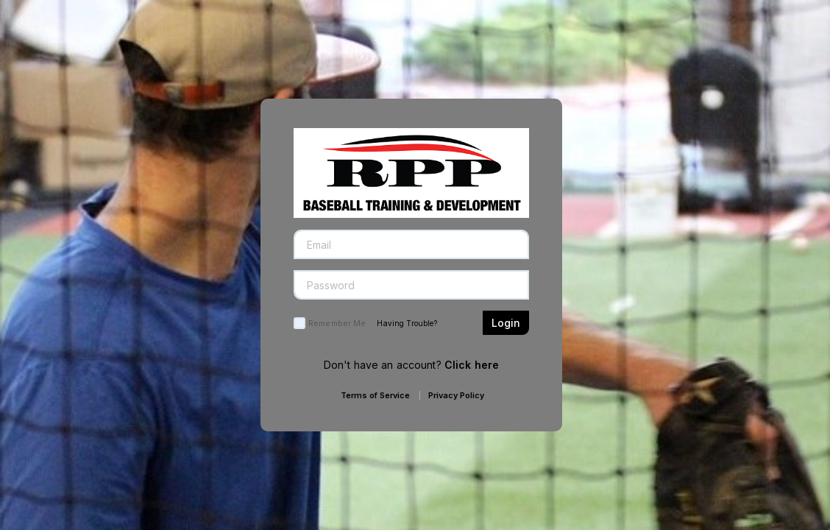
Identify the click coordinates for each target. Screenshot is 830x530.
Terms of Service (375, 395)
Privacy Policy (456, 395)
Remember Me (337, 323)
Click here (471, 364)
